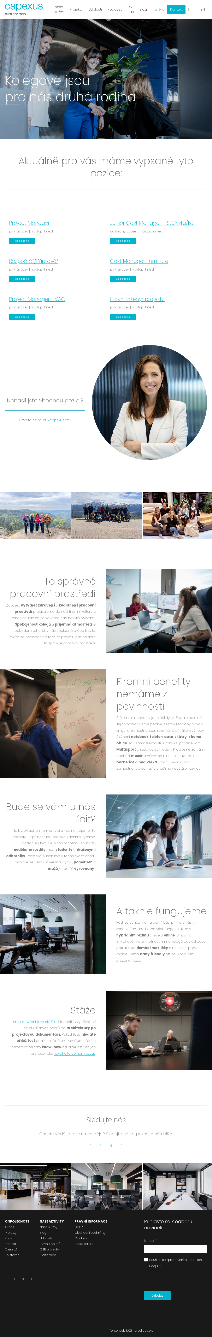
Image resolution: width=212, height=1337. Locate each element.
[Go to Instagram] (111, 1141)
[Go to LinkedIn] (90, 1141)
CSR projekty (49, 1245)
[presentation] (175, 1275)
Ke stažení (12, 1250)
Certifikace (48, 1250)
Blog (43, 1228)
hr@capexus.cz (56, 415)
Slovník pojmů (50, 1239)
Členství (11, 1245)
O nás (9, 1222)
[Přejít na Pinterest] (39, 1276)
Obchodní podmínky (90, 1228)
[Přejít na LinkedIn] (5, 1276)
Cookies (81, 1233)
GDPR (79, 1222)
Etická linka (83, 1239)
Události (46, 1233)
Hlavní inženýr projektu (137, 294)
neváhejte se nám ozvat (74, 1048)
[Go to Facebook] (101, 1141)
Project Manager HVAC (37, 294)
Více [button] (176, 8)
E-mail (150, 1235)
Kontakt (10, 1239)
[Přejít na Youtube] (31, 1276)
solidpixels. (145, 1326)
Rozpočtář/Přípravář (33, 256)
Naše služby (48, 1222)
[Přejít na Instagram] (23, 1276)
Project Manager (29, 218)
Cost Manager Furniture (139, 256)
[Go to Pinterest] (121, 1141)
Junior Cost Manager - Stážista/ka (152, 218)
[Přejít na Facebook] (14, 1276)
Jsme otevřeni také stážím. (34, 1017)
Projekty (11, 1228)
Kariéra (10, 1233)
